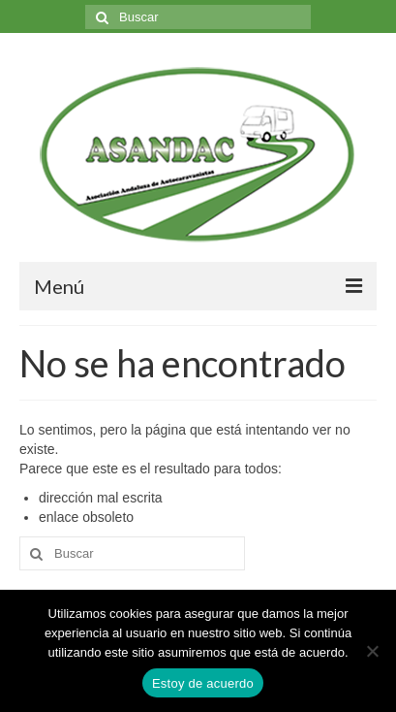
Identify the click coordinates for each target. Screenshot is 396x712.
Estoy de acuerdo (203, 683)
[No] (371, 651)
